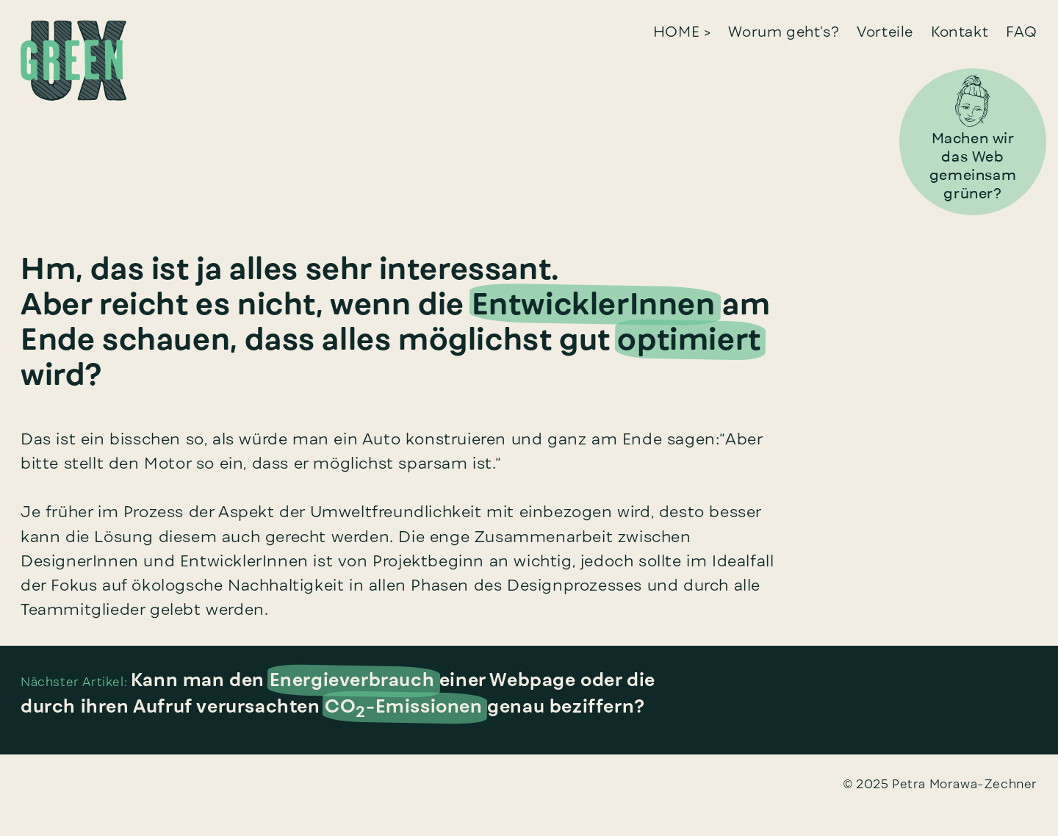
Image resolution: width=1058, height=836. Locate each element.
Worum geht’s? (783, 31)
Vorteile (885, 31)
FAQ (1021, 31)
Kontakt (959, 31)
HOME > (682, 31)
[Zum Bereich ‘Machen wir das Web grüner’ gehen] (972, 98)
